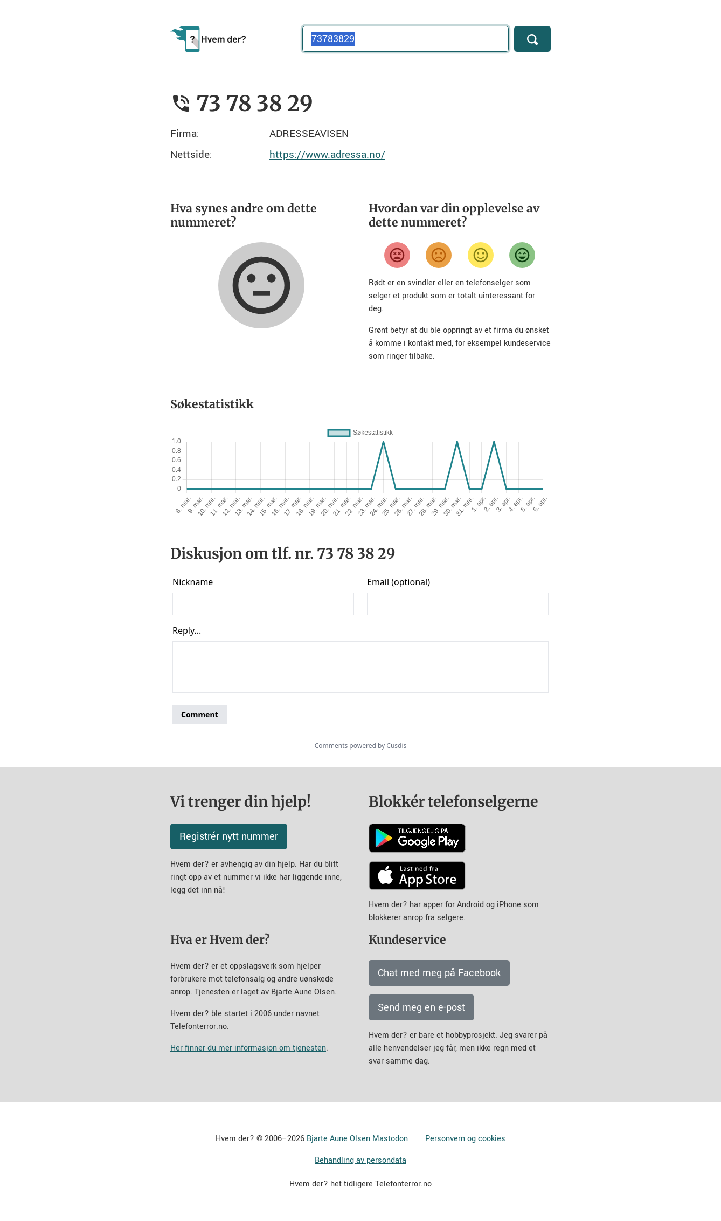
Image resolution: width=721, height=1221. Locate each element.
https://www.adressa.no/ (327, 154)
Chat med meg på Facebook (439, 973)
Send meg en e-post (421, 1007)
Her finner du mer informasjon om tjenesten (248, 1048)
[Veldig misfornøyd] (397, 255)
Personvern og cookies (465, 1138)
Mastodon (390, 1138)
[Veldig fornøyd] (522, 255)
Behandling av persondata (360, 1160)
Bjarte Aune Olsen (338, 1138)
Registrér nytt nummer (228, 836)
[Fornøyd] (481, 255)
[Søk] (532, 39)
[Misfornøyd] (439, 255)
